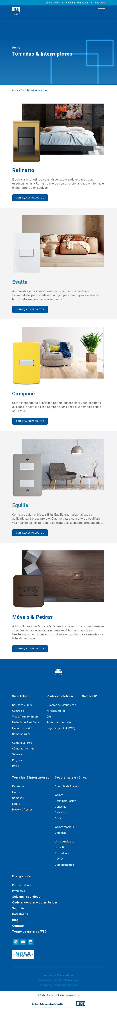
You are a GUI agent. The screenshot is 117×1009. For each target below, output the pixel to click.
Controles (18, 709)
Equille (16, 802)
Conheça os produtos (30, 197)
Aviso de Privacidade (58, 974)
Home (16, 47)
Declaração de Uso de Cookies (59, 979)
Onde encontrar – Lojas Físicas (35, 901)
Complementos (64, 863)
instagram (15, 940)
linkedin (30, 940)
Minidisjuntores (56, 709)
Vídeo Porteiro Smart (25, 715)
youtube (23, 940)
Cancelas (60, 805)
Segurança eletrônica (71, 776)
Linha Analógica (65, 840)
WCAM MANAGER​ (66, 825)
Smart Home (21, 695)
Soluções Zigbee (22, 703)
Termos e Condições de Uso (58, 984)
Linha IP (60, 846)
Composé (18, 796)
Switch (59, 857)
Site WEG (100, 2)
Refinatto (18, 785)
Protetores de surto (59, 721)
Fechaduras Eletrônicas (26, 721)
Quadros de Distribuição (61, 703)
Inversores (18, 889)
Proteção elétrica (60, 695)
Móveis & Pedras (22, 808)
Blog (15, 918)
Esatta (16, 790)
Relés (15, 764)
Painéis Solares (21, 883)
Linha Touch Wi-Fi (23, 727)
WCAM (59, 793)
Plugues (17, 758)
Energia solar (22, 875)
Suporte (18, 907)
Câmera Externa (22, 741)
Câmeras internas (23, 747)
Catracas (60, 811)
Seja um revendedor (77, 2)
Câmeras (60, 831)
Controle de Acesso (67, 785)
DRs (49, 715)
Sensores (18, 753)
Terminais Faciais (65, 799)
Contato (18, 924)
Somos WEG (52, 2)
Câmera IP (89, 695)
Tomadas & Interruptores (30, 776)
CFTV (58, 817)
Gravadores (62, 851)
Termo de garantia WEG (29, 930)
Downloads (20, 913)
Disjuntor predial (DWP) (61, 727)
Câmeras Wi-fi (21, 732)
